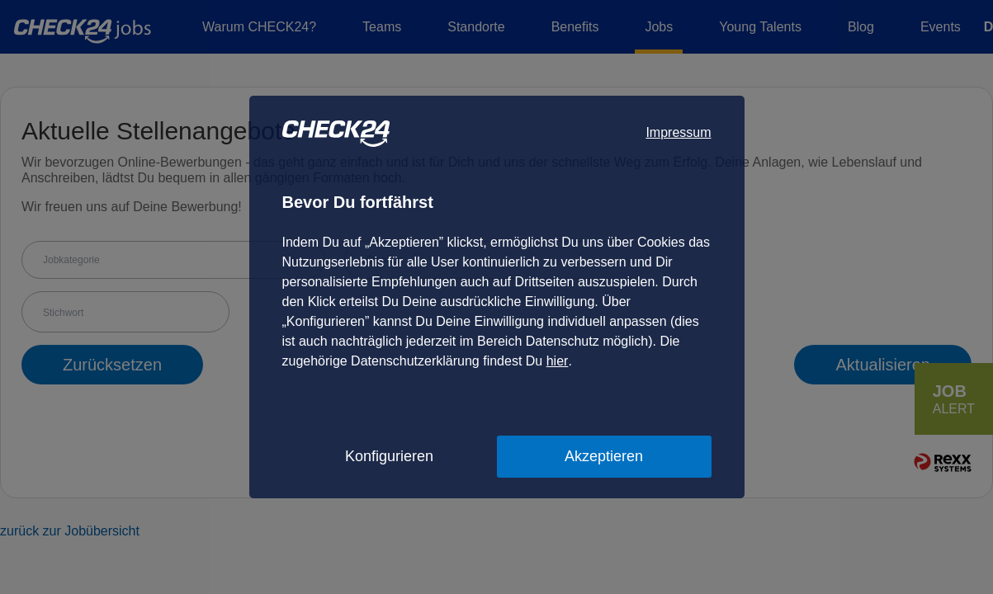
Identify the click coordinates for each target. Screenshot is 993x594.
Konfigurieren (389, 456)
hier (557, 361)
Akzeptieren (604, 456)
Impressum (678, 132)
